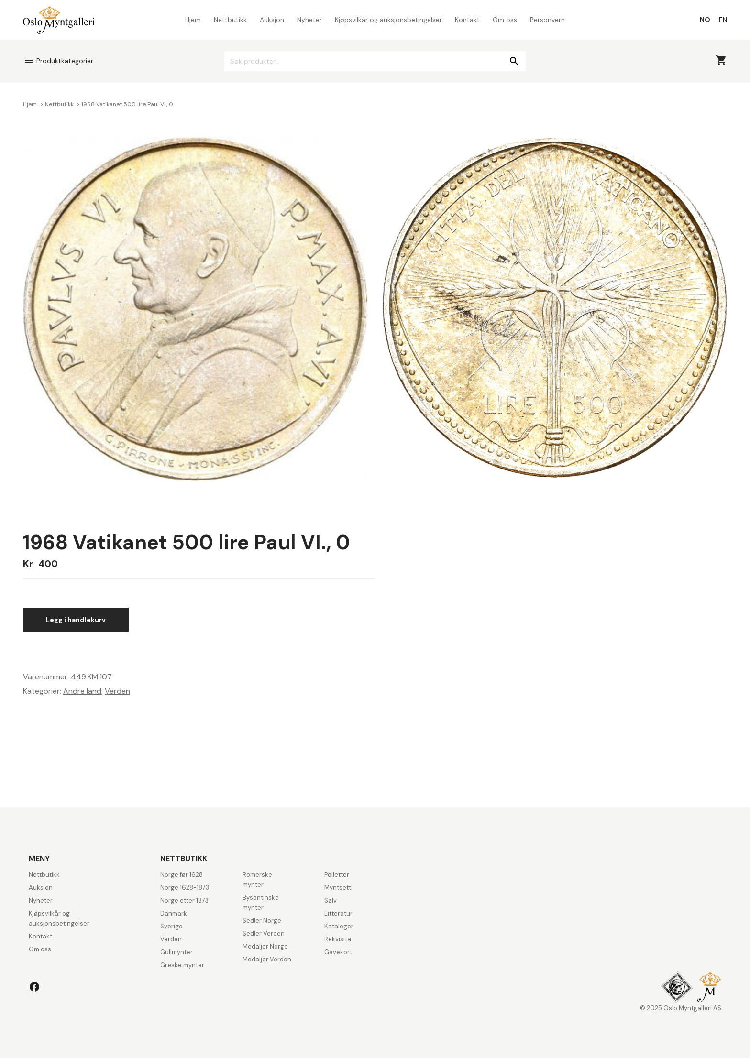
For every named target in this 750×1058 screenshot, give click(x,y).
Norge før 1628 (181, 875)
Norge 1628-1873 (184, 887)
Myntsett (337, 887)
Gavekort (338, 952)
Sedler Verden (264, 933)
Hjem (193, 19)
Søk (514, 61)
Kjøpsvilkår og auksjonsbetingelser (388, 19)
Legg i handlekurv (76, 619)
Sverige (171, 926)
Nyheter (309, 19)
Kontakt (467, 19)
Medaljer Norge (265, 946)
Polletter (336, 875)
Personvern (547, 19)
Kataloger (338, 926)
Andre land (82, 691)
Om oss (505, 19)
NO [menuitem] (705, 19)
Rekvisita (337, 939)
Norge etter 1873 (184, 900)
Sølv (330, 900)
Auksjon (272, 19)
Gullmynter (176, 952)
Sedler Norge (262, 920)
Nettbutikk (230, 19)
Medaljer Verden (267, 959)
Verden (117, 691)
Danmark (173, 913)
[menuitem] (705, 19)
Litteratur (338, 913)
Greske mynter (182, 965)
